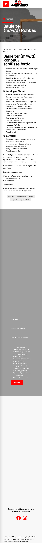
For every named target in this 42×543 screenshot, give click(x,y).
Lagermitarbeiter (25, 200)
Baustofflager (21, 196)
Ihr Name (21, 322)
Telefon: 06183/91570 (11, 184)
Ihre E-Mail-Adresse (21, 331)
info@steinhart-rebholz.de (12, 172)
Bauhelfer (11, 196)
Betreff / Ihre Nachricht (21, 341)
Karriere (9, 18)
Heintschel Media (23, 541)
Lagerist (14, 200)
